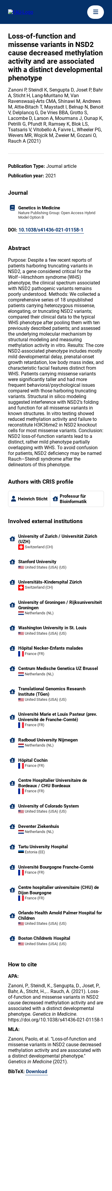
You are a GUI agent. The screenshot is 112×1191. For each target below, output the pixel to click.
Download (36, 1071)
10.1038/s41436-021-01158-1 (51, 230)
